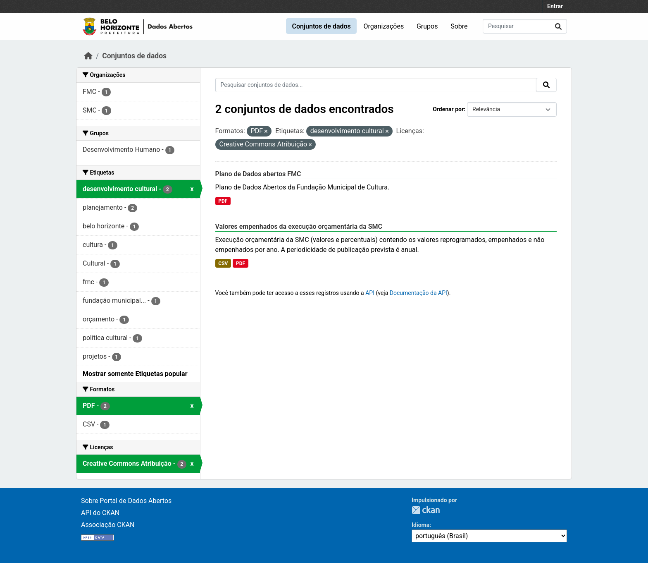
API (369, 293)
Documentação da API (418, 293)
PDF (222, 201)
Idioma (420, 525)
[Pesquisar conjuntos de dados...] (525, 26)
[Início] (88, 56)
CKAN (426, 510)
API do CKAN (100, 513)
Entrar (555, 6)
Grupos (427, 26)
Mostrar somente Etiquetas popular (135, 374)
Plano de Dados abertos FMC (258, 174)
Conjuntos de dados (321, 26)
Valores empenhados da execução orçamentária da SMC (298, 226)
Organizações (384, 26)
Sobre (458, 26)
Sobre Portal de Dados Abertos (126, 501)
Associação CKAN (108, 525)
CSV (223, 263)
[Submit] (558, 26)
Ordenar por (448, 109)
